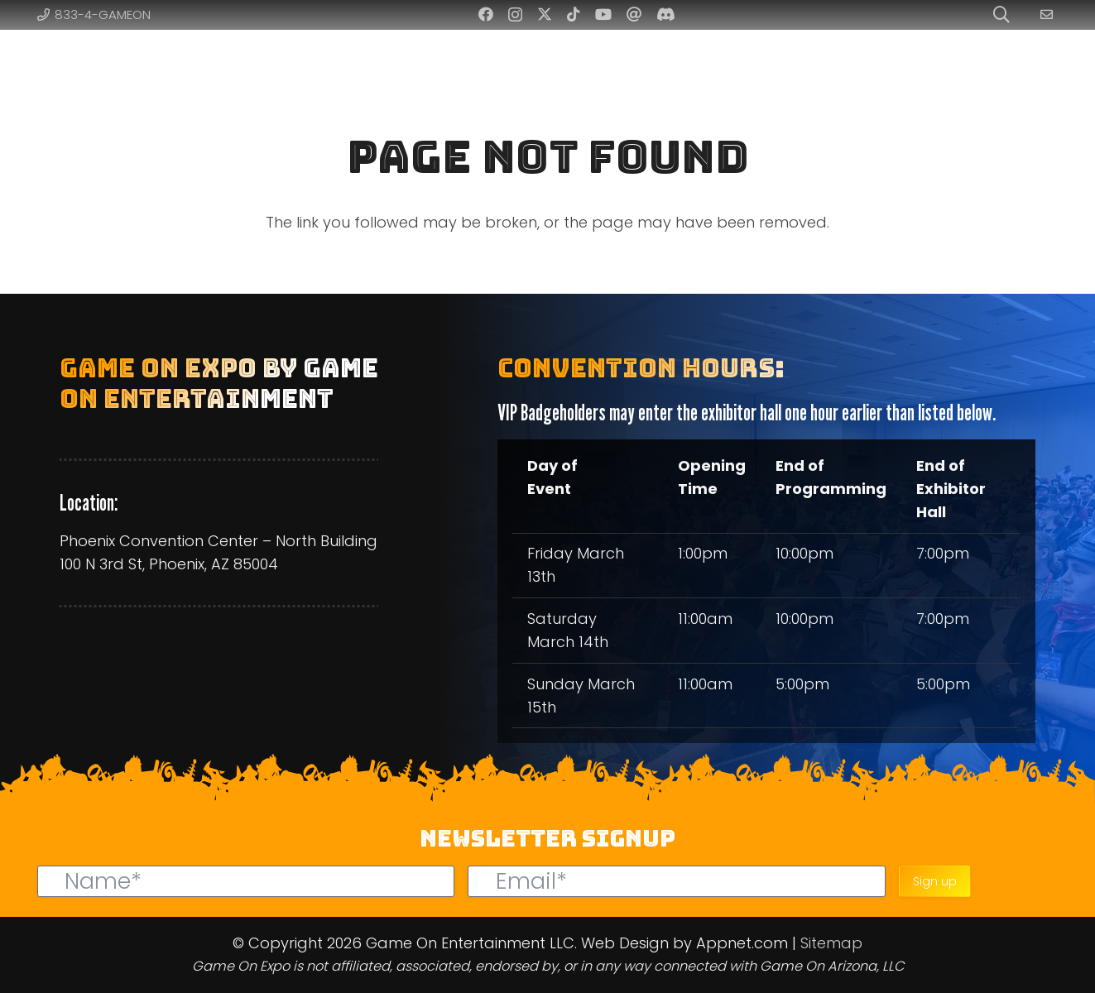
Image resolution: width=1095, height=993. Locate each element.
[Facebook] (485, 14)
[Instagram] (515, 15)
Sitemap (831, 943)
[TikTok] (573, 14)
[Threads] (634, 14)
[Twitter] (544, 14)
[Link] (1049, 14)
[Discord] (665, 14)
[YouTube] (603, 14)
